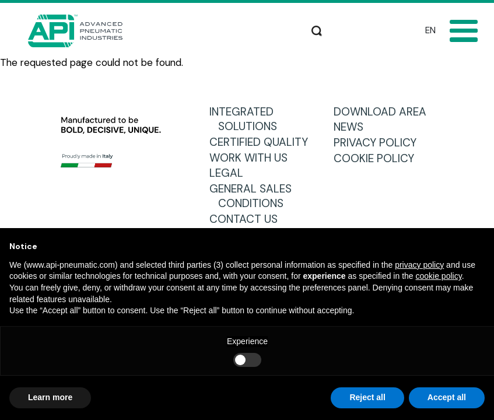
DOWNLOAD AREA (384, 111)
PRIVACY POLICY (379, 142)
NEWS (352, 127)
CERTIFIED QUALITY (263, 142)
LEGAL (230, 173)
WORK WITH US (253, 157)
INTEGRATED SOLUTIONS (247, 119)
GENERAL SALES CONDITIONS (255, 196)
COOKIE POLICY (378, 158)
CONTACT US (248, 219)
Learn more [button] (50, 397)
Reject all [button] (367, 397)
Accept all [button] (447, 397)
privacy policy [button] (419, 265)
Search (316, 29)
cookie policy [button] (439, 276)
